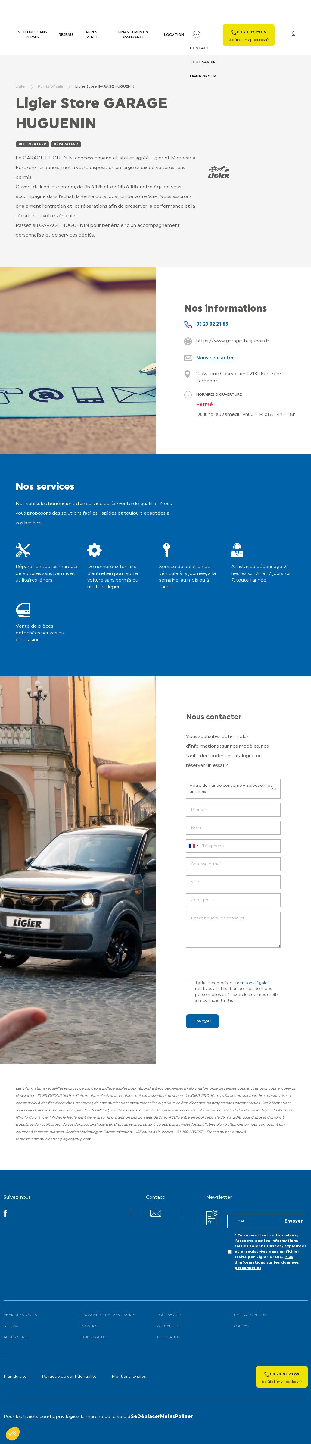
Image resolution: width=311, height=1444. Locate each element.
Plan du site (15, 1375)
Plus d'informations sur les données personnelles (267, 1261)
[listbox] (233, 787)
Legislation (168, 1335)
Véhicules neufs (20, 1313)
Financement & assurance (133, 33)
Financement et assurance (107, 1313)
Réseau (66, 33)
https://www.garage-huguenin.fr (232, 339)
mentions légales (252, 981)
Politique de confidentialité (69, 1375)
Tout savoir (169, 1313)
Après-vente (92, 33)
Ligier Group (93, 1335)
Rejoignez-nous (250, 1313)
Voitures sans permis (32, 33)
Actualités (168, 1324)
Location (174, 33)
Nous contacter (215, 356)
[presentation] (232, 962)
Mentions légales (129, 1375)
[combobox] (193, 844)
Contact (242, 1324)
